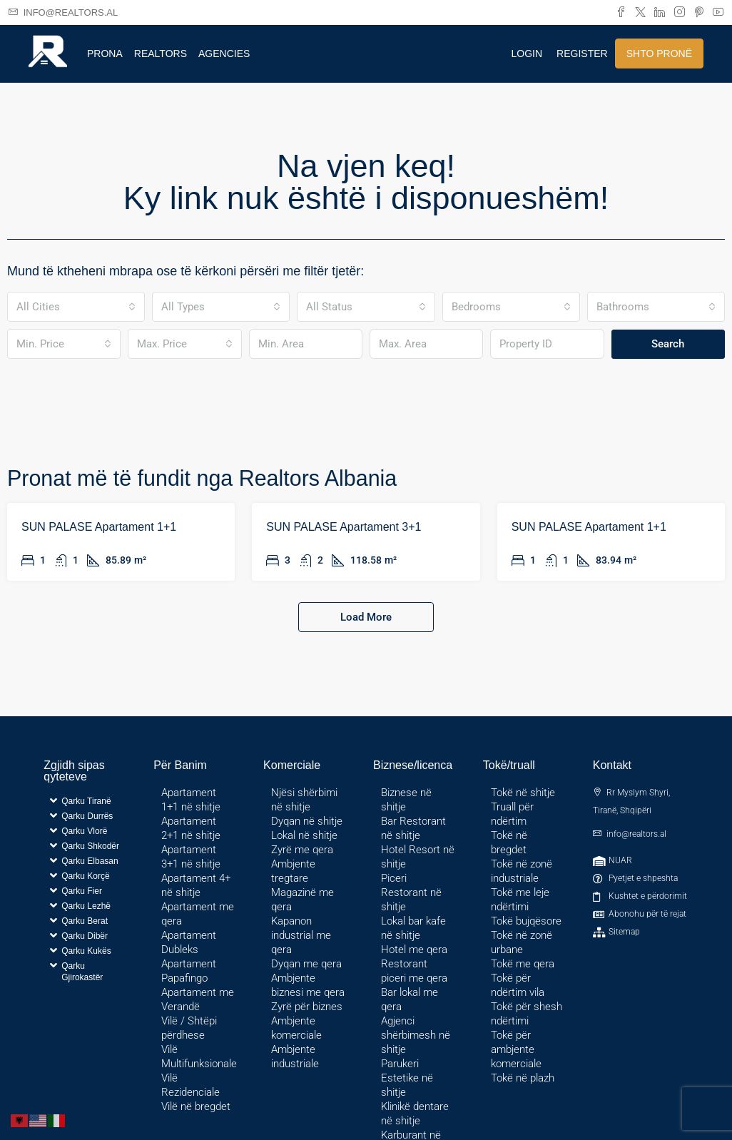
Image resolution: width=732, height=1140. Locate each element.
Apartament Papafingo (188, 970)
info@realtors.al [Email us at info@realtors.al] (636, 834)
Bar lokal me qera (409, 999)
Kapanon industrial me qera (301, 935)
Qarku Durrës (87, 816)
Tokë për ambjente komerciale (516, 1049)
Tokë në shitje (523, 792)
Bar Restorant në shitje (413, 828)
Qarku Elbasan (89, 861)
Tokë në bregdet (509, 842)
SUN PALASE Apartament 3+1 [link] (343, 527)
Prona (105, 53)
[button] (89, 800)
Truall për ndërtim (512, 814)
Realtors (160, 53)
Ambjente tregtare (293, 871)
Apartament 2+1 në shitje (190, 828)
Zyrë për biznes (306, 1006)
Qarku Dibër (84, 936)
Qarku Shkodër (90, 846)
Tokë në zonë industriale (521, 871)
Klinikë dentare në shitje (415, 1113)
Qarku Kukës (86, 951)
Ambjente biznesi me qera (308, 985)
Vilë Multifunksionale (199, 1056)
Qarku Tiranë (86, 801)
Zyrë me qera (302, 849)
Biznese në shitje (406, 799)
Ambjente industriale (295, 1056)
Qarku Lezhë (86, 906)
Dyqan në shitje (306, 821)
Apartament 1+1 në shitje (190, 799)
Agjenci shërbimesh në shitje (415, 1035)
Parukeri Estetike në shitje (407, 1078)
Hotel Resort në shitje (417, 856)
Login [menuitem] (527, 53)
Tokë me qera (522, 963)
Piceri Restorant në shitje (411, 892)
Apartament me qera (197, 913)
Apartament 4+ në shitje (195, 885)
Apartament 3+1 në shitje (190, 856)
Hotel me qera (414, 949)
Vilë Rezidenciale (190, 1085)
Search (667, 343)
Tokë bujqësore (526, 921)
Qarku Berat (84, 921)
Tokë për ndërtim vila (517, 985)
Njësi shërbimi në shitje (304, 799)
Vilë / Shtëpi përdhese (189, 1028)
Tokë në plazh (522, 1078)
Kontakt (612, 765)
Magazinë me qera (302, 899)
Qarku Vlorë (84, 831)
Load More (366, 617)
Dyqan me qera (306, 963)
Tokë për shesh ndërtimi (526, 1013)
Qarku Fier (81, 891)
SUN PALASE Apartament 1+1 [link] (98, 527)
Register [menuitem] (582, 53)
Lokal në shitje (304, 835)
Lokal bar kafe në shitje (413, 928)
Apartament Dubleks (188, 942)
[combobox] (76, 307)
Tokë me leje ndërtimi (520, 899)
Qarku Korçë (85, 876)
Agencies (224, 53)
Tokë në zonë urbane (521, 942)
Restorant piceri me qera (414, 970)
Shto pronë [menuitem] (659, 53)
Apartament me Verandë (197, 999)
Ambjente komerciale (296, 1028)
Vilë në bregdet (195, 1106)
